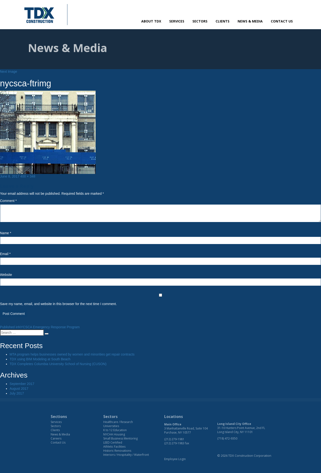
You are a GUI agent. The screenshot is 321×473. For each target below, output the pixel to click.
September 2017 (22, 384)
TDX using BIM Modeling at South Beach (40, 359)
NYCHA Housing (114, 434)
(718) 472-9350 (227, 438)
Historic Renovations (117, 451)
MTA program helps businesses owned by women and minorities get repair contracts (72, 354)
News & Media (250, 21)
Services (176, 21)
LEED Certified (112, 442)
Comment (8, 201)
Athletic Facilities (114, 447)
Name (5, 233)
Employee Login (175, 459)
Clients (222, 21)
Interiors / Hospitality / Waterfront (126, 455)
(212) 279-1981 (174, 439)
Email (5, 254)
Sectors (199, 21)
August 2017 (19, 388)
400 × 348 (27, 176)
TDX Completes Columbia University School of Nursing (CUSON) (58, 364)
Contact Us (282, 21)
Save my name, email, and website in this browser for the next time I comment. (58, 304)
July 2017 (17, 393)
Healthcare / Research (118, 422)
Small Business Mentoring (120, 438)
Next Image (8, 71)
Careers (56, 438)
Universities (111, 426)
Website (6, 275)
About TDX (151, 21)
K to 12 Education (115, 430)
